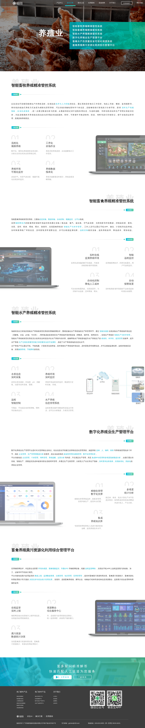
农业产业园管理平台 (39, 703)
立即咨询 (62, 677)
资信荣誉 (55, 698)
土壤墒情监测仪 (20, 700)
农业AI (29, 716)
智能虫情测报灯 (20, 696)
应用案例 (49, 716)
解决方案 (39, 716)
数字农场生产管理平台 (40, 700)
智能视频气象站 (20, 698)
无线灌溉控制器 (20, 707)
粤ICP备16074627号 (49, 723)
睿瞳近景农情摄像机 (21, 703)
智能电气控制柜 (20, 705)
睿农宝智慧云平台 (39, 696)
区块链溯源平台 (38, 698)
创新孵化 (55, 700)
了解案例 (82, 677)
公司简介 (55, 696)
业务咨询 (55, 703)
